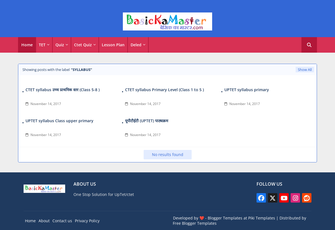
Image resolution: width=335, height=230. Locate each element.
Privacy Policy (87, 220)
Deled (136, 44)
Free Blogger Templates (195, 223)
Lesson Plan (113, 44)
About (44, 220)
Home (27, 44)
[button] (309, 45)
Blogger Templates (225, 218)
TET (42, 44)
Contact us (62, 220)
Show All (305, 69)
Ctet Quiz (83, 44)
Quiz (59, 44)
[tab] (27, 45)
